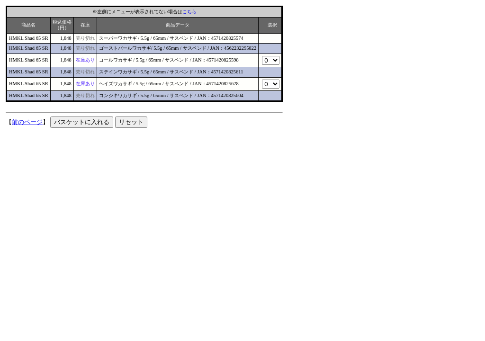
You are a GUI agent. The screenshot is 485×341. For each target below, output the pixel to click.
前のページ (27, 122)
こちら (189, 11)
